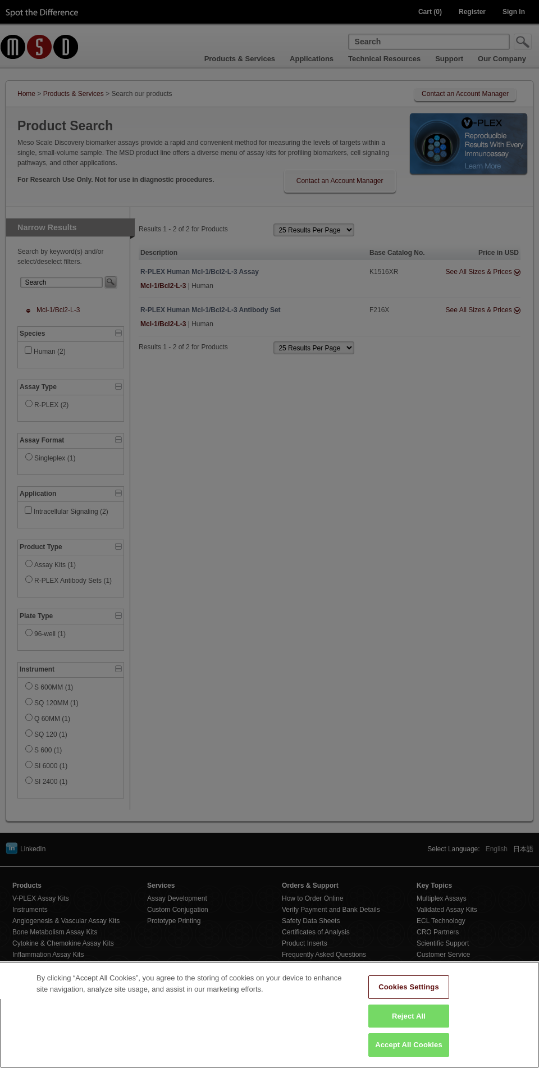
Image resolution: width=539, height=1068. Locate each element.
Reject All (409, 1030)
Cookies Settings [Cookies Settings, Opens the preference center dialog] (408, 1001)
